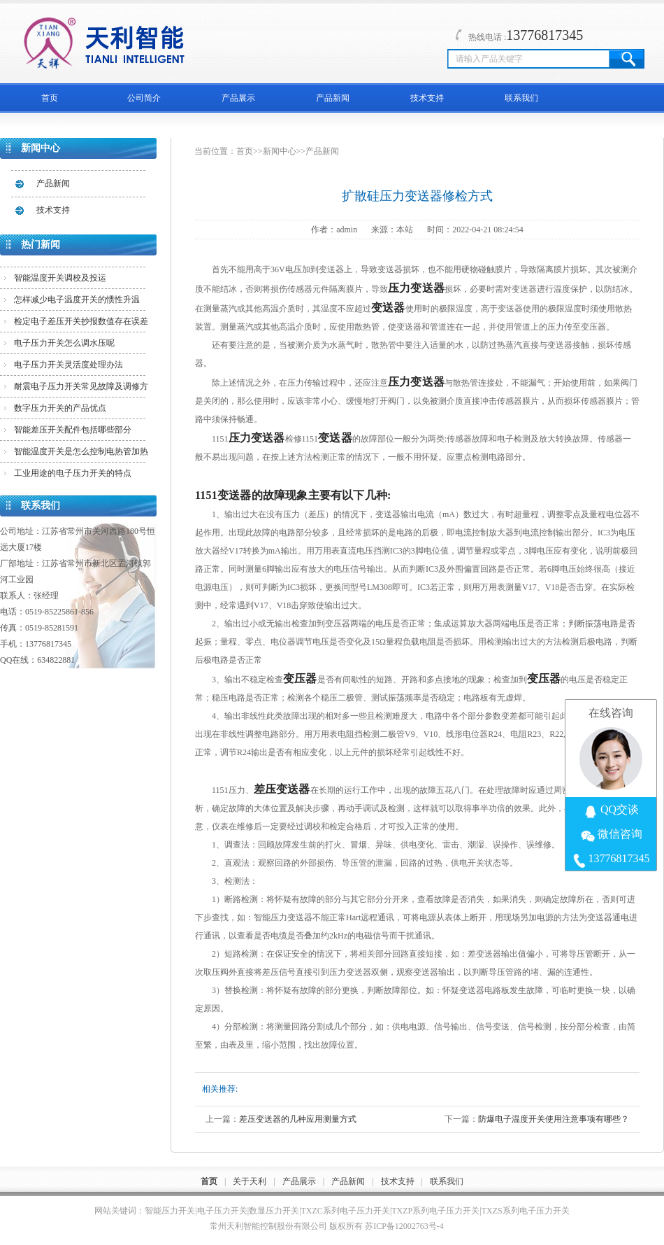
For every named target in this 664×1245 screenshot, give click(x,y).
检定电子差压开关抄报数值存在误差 (81, 321)
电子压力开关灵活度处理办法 (68, 365)
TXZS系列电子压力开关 (526, 1211)
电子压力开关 (222, 1211)
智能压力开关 (170, 1211)
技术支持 (427, 98)
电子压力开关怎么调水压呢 (64, 343)
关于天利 (249, 1181)
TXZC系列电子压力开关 (345, 1211)
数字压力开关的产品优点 (60, 408)
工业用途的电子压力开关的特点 (72, 473)
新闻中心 (279, 151)
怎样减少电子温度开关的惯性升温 (77, 299)
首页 (49, 98)
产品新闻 (332, 98)
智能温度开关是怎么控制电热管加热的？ (81, 454)
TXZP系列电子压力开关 (435, 1211)
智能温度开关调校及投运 (60, 278)
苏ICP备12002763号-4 (404, 1226)
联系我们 (521, 98)
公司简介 (144, 98)
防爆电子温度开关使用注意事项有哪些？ (553, 1119)
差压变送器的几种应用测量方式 (297, 1119)
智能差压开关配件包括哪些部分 (72, 430)
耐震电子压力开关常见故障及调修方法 (81, 389)
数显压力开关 (274, 1211)
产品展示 (238, 98)
